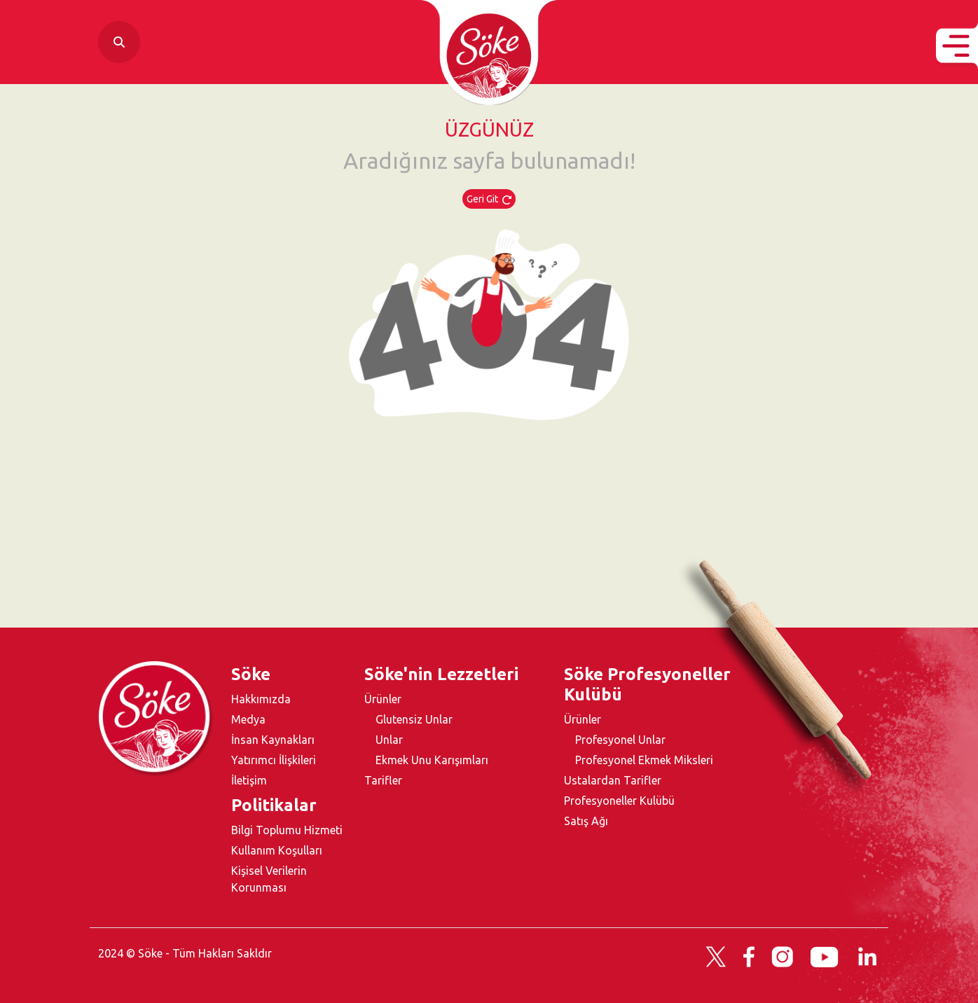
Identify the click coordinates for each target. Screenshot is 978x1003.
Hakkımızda (261, 699)
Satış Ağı (586, 821)
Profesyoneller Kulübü (619, 800)
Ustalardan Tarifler (612, 780)
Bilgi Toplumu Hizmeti (287, 830)
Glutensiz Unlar (414, 719)
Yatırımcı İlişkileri (273, 760)
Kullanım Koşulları (276, 850)
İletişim (249, 780)
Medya (248, 719)
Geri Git (489, 199)
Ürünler (382, 699)
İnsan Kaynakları (273, 739)
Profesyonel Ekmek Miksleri (644, 760)
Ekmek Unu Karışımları (432, 760)
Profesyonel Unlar (620, 739)
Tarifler (383, 780)
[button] (957, 46)
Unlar (389, 739)
